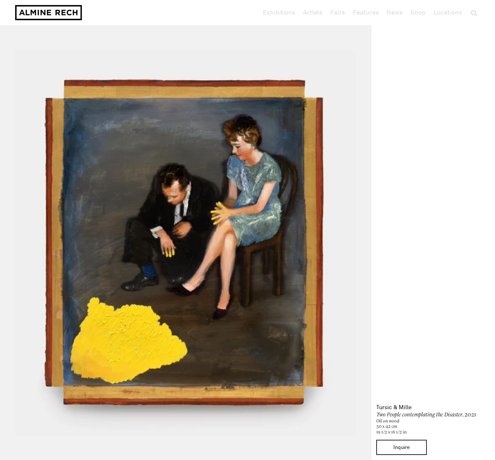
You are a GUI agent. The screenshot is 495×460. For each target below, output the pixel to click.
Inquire (401, 447)
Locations (447, 12)
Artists (312, 12)
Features (366, 12)
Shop (418, 12)
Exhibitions (279, 12)
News (394, 12)
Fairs (337, 12)
